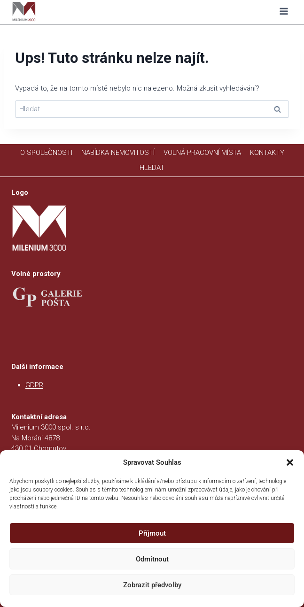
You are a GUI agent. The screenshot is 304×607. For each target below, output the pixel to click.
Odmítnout (152, 559)
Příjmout (152, 533)
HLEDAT (152, 167)
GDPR (34, 385)
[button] (290, 462)
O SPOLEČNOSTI (46, 152)
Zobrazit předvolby (152, 585)
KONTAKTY (267, 152)
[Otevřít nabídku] (283, 11)
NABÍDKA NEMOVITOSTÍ (118, 152)
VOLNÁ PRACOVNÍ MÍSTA (202, 152)
